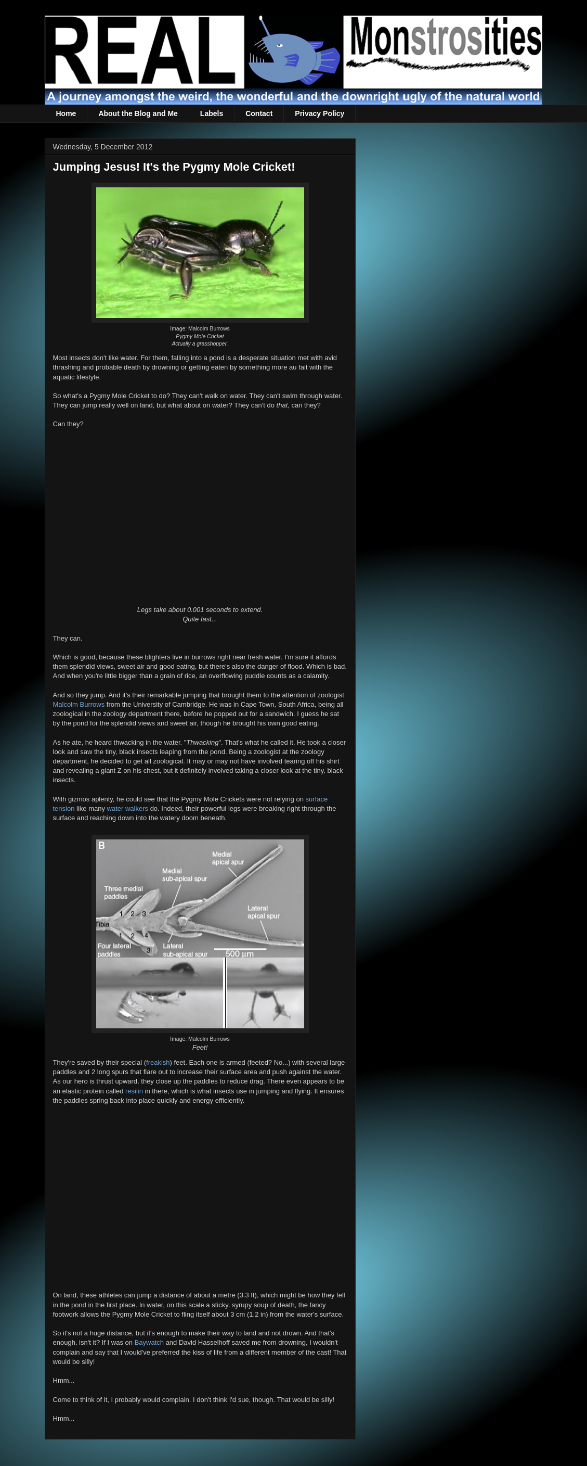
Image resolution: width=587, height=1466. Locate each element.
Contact (258, 113)
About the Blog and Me (137, 113)
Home (66, 113)
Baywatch (149, 1342)
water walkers (127, 808)
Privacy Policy (319, 113)
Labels (211, 113)
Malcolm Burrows (79, 704)
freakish (158, 1062)
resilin (134, 1091)
